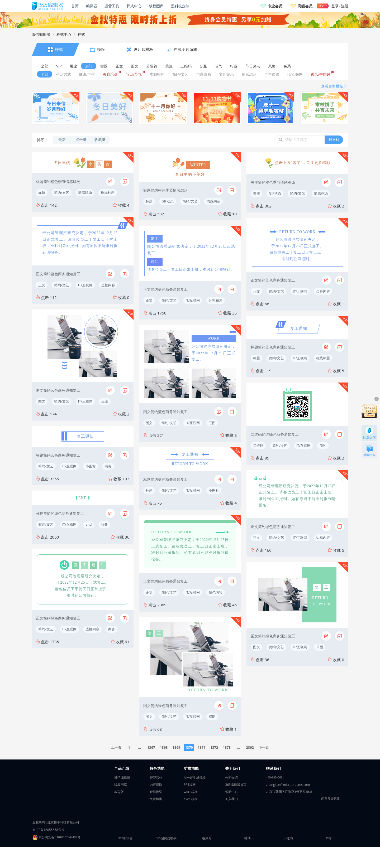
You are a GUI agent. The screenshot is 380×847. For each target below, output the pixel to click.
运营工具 (111, 5)
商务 (108, 466)
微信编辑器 (41, 34)
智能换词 (156, 792)
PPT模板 (190, 784)
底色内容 (215, 592)
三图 (104, 401)
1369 (176, 747)
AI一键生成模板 (195, 777)
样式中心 (134, 5)
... (139, 747)
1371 (202, 747)
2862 (250, 747)
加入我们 (231, 799)
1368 (164, 747)
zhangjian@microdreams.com (288, 784)
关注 (256, 193)
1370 (189, 747)
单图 (319, 647)
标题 (41, 192)
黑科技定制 (180, 5)
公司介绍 (231, 777)
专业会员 (275, 5)
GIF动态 (168, 201)
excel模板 (191, 799)
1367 (151, 747)
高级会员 (305, 5)
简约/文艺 (61, 192)
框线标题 (108, 192)
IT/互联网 (85, 285)
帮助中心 (231, 792)
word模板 (191, 792)
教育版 (119, 792)
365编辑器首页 (235, 784)
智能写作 (156, 777)
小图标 (91, 466)
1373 (227, 747)
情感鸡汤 (85, 192)
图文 (41, 401)
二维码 (258, 445)
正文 (41, 285)
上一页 (116, 747)
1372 (214, 747)
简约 (323, 445)
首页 (75, 5)
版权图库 (156, 5)
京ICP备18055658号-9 (48, 829)
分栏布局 (215, 300)
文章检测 (156, 799)
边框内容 (108, 285)
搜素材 (334, 139)
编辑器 (91, 5)
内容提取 (156, 784)
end (89, 524)
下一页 (264, 747)
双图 (212, 716)
